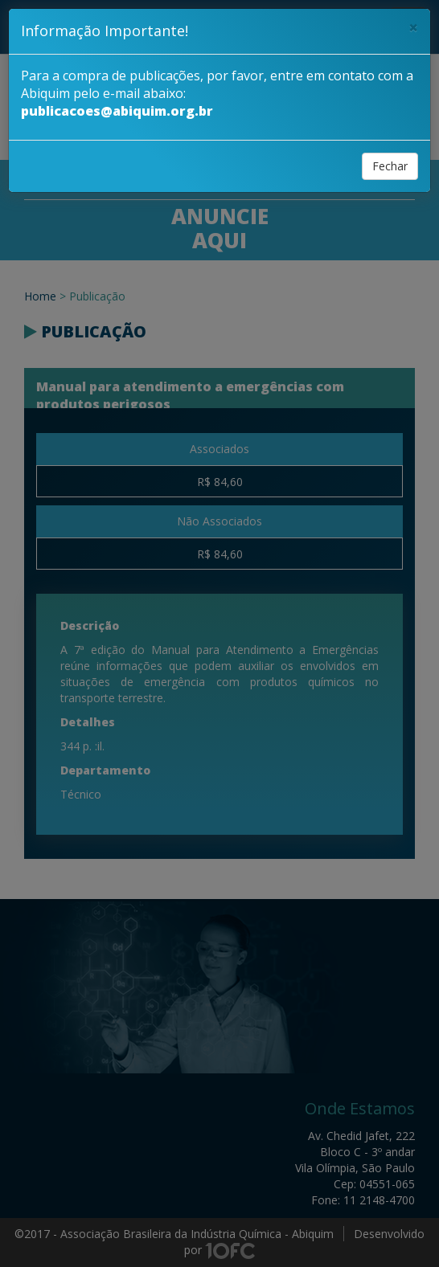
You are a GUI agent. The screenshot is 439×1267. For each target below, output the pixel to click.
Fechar (390, 166)
